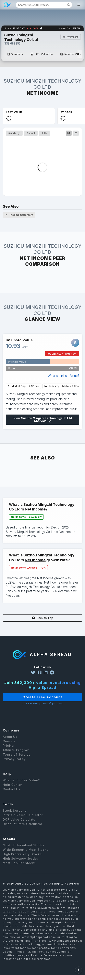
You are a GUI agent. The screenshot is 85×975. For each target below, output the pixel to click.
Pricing (8, 745)
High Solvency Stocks (20, 858)
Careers (9, 741)
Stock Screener (15, 810)
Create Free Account (42, 697)
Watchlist (70, 36)
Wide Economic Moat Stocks (25, 849)
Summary (15, 54)
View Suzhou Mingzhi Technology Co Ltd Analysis (42, 420)
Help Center (12, 784)
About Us (10, 736)
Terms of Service (17, 754)
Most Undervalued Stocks (23, 845)
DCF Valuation (41, 54)
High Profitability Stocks (22, 854)
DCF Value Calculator (20, 819)
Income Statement (19, 214)
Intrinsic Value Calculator (23, 815)
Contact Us (11, 789)
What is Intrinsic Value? (64, 376)
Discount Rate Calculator (22, 824)
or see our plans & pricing (42, 703)
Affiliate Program (16, 750)
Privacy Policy (14, 759)
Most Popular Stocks (19, 863)
